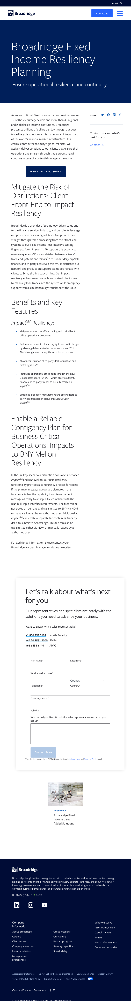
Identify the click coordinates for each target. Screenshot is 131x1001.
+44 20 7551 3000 (37, 640)
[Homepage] (21, 13)
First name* (37, 661)
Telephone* (37, 685)
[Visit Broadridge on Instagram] (30, 905)
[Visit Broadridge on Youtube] (44, 905)
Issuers (98, 937)
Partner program (62, 941)
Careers (16, 936)
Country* (75, 685)
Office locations (61, 931)
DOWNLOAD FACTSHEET (46, 171)
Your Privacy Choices (79, 979)
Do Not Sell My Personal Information (56, 974)
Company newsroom (23, 946)
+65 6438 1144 (35, 646)
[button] (117, 3)
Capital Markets (103, 932)
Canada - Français (21, 990)
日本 (52, 990)
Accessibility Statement (23, 974)
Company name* (40, 698)
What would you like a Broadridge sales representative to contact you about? (68, 719)
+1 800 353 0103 (36, 635)
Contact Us (97, 145)
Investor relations (21, 951)
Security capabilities (64, 946)
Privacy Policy (74, 759)
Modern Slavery (105, 974)
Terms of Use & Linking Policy (26, 979)
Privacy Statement (53, 979)
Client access (19, 941)
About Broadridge (22, 931)
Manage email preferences (19, 957)
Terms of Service (91, 759)
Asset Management (105, 927)
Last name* (76, 661)
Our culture (59, 936)
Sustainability (60, 951)
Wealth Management (106, 942)
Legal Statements (85, 974)
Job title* (36, 710)
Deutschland (40, 990)
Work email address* (42, 673)
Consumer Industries (106, 947)
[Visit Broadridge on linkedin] (16, 905)
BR (13, 895)
